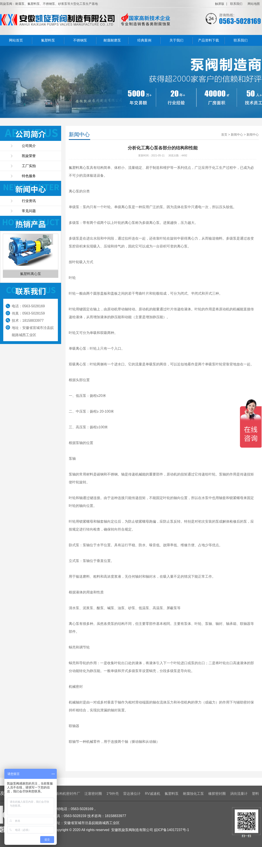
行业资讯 (29, 201)
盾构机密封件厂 (68, 793)
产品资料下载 (208, 40)
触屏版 (219, 3)
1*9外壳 (113, 793)
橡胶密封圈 (217, 793)
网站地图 (254, 3)
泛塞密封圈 (93, 793)
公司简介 (29, 146)
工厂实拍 (29, 166)
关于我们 (176, 40)
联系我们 (236, 3)
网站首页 (16, 40)
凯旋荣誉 (29, 156)
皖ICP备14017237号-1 (171, 830)
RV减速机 (152, 793)
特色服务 (29, 176)
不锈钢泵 (80, 40)
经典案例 (144, 40)
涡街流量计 (239, 793)
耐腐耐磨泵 (112, 40)
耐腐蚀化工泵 (193, 793)
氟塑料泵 (48, 40)
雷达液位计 (132, 793)
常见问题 (29, 211)
